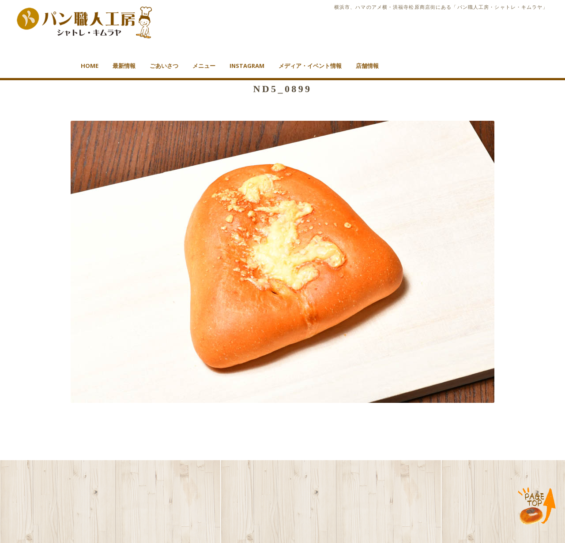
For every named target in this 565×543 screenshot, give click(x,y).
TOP (537, 506)
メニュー (203, 66)
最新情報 (124, 66)
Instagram (247, 66)
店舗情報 (367, 66)
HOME (89, 66)
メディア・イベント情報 (310, 66)
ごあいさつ (164, 66)
